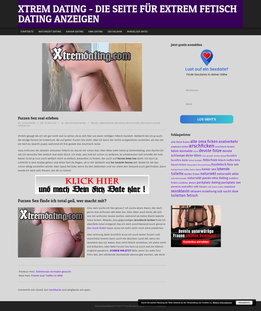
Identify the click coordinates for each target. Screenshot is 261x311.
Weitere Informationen (222, 303)
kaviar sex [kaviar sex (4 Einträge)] (209, 169)
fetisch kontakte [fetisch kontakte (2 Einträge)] (195, 160)
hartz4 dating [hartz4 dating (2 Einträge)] (195, 170)
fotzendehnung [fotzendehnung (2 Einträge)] (204, 165)
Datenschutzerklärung (104, 305)
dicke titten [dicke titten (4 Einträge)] (194, 155)
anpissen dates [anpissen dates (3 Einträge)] (179, 146)
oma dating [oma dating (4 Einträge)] (220, 178)
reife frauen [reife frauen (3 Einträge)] (200, 186)
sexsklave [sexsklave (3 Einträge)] (229, 186)
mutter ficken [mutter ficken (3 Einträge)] (192, 174)
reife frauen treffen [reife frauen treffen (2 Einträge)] (216, 187)
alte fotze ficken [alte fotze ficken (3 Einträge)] (180, 141)
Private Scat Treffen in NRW (47, 275)
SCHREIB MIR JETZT (120, 250)
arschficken (132, 123)
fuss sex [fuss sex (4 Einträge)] (233, 164)
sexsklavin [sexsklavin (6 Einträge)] (180, 191)
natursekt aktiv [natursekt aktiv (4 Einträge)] (228, 174)
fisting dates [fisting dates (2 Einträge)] (192, 165)
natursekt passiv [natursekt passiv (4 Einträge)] (199, 178)
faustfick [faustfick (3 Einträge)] (232, 155)
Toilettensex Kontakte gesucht (53, 271)
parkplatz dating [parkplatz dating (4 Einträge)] (209, 182)
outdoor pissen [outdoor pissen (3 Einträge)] (187, 182)
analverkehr (106, 123)
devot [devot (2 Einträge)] (195, 151)
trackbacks (55, 289)
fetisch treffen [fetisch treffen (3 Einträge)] (226, 160)
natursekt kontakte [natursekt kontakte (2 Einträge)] (179, 178)
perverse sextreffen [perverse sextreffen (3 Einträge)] (182, 186)
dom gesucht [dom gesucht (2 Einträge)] (207, 156)
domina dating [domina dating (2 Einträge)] (220, 156)
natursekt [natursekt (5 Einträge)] (208, 174)
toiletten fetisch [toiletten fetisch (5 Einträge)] (184, 195)
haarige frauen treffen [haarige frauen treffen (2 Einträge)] (180, 170)
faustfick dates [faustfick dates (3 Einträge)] (179, 160)
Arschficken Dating (75, 123)
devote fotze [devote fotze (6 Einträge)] (210, 150)
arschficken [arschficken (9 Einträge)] (201, 146)
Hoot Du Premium (137, 305)
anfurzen (119, 123)
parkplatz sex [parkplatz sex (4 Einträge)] (231, 182)
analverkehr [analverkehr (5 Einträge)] (228, 141)
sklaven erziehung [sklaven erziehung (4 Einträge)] (203, 191)
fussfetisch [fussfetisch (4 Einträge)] (219, 164)
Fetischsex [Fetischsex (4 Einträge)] (210, 160)
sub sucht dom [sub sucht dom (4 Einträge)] (227, 191)
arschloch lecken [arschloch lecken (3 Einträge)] (225, 146)
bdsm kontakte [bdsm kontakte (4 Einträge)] (182, 151)
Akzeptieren (244, 302)
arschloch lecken (150, 123)
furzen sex (24, 125)
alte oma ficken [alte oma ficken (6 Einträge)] (204, 141)
